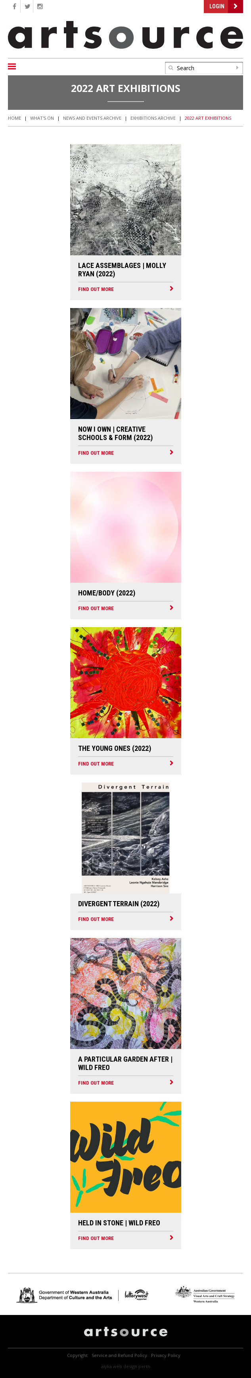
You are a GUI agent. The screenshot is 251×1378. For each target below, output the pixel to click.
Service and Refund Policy (119, 1355)
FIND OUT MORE (96, 289)
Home (14, 118)
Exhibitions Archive (153, 118)
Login (216, 6)
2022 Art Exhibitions (208, 118)
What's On (42, 118)
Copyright (77, 1355)
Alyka (106, 1366)
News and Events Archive (92, 118)
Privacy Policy (165, 1355)
